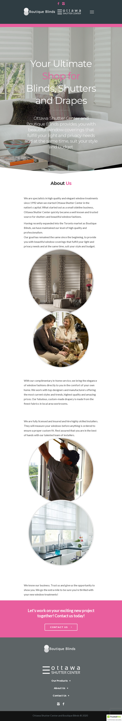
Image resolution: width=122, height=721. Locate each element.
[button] (114, 718)
